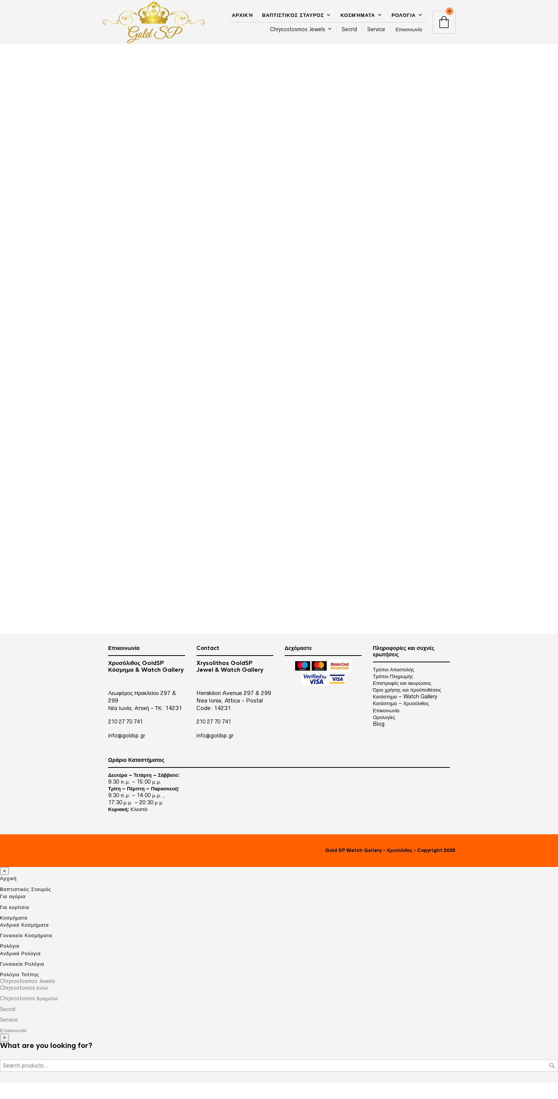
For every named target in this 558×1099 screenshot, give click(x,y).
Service (376, 30)
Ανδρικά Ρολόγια (20, 969)
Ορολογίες (384, 733)
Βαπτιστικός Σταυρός (293, 16)
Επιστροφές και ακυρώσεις (402, 699)
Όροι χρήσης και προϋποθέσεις (407, 706)
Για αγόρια (13, 913)
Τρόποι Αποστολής (393, 686)
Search (552, 1082)
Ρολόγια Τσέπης (19, 990)
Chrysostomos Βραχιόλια (29, 1015)
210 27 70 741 (125, 738)
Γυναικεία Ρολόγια (22, 980)
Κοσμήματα (358, 16)
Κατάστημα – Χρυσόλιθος (401, 720)
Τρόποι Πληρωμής (393, 692)
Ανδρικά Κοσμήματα (24, 941)
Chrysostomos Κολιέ (24, 1004)
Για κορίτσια (14, 923)
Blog (379, 740)
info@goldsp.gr (126, 752)
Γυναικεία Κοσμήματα (26, 952)
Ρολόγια (404, 16)
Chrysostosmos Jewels (297, 30)
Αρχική (242, 16)
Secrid (349, 30)
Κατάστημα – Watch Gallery (405, 713)
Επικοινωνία (408, 30)
